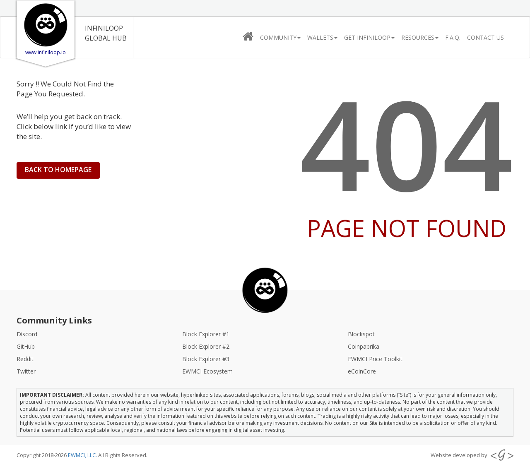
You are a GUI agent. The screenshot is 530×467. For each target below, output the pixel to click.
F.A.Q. (452, 37)
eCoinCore (362, 371)
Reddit (25, 359)
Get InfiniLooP (369, 37)
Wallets (322, 37)
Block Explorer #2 (205, 346)
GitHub (26, 346)
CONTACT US (485, 37)
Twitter (26, 371)
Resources (419, 37)
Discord (27, 334)
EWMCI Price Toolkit (375, 359)
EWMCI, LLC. (83, 455)
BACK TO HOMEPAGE (58, 169)
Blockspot (361, 334)
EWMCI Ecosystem (207, 371)
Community (280, 37)
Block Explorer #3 (205, 359)
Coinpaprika (363, 346)
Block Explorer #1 (205, 334)
